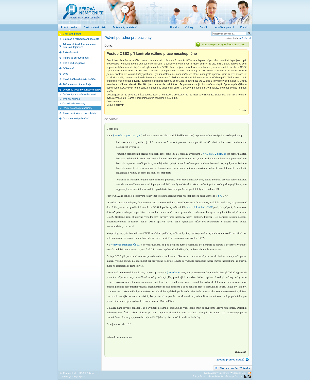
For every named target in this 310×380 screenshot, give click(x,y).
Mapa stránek (70, 373)
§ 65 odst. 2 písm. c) (214, 153)
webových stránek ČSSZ (200, 207)
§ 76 (220, 195)
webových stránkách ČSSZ (125, 244)
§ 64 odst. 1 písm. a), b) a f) (127, 135)
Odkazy (90, 373)
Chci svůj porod (72, 33)
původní (247, 38)
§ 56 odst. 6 (173, 272)
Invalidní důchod (71, 99)
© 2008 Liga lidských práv (72, 376)
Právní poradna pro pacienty (77, 108)
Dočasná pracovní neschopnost (79, 94)
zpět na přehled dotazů (230, 359)
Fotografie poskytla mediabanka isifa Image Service (217, 376)
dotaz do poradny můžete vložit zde (223, 44)
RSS (81, 373)
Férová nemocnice (82, 13)
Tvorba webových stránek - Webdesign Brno (225, 373)
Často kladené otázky (73, 103)
